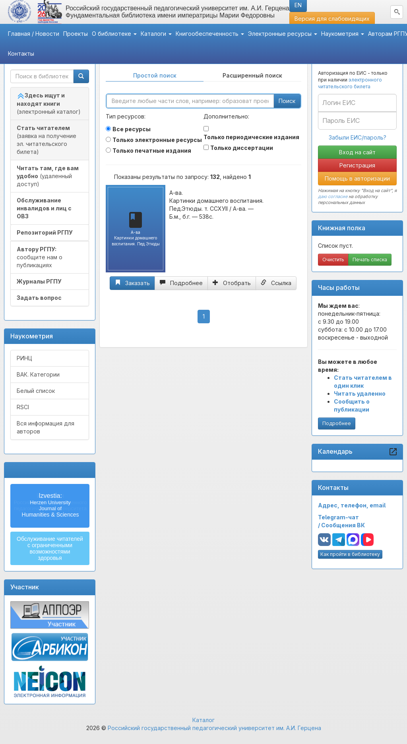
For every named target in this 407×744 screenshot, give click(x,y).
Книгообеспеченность (210, 33)
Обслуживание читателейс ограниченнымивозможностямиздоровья (50, 548)
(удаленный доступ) (48, 176)
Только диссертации (241, 147)
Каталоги (156, 33)
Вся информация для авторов (45, 427)
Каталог (203, 720)
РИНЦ (24, 358)
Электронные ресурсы (282, 33)
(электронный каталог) (49, 103)
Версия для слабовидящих (332, 18)
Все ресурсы (131, 129)
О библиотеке (114, 33)
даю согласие (332, 196)
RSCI (23, 407)
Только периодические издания (251, 137)
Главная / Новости (33, 33)
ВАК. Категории (38, 374)
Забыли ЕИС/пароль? (357, 137)
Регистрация (357, 165)
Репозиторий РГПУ (45, 232)
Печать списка (370, 259)
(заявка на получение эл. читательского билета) (46, 139)
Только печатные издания (151, 150)
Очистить (333, 259)
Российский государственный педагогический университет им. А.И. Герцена (214, 728)
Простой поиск (154, 75)
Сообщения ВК (343, 525)
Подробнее (336, 423)
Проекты (75, 33)
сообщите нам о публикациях (39, 257)
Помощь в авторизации (357, 178)
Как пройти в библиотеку (350, 554)
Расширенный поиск (252, 75)
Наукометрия (342, 33)
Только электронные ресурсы (157, 139)
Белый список (36, 390)
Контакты (21, 53)
